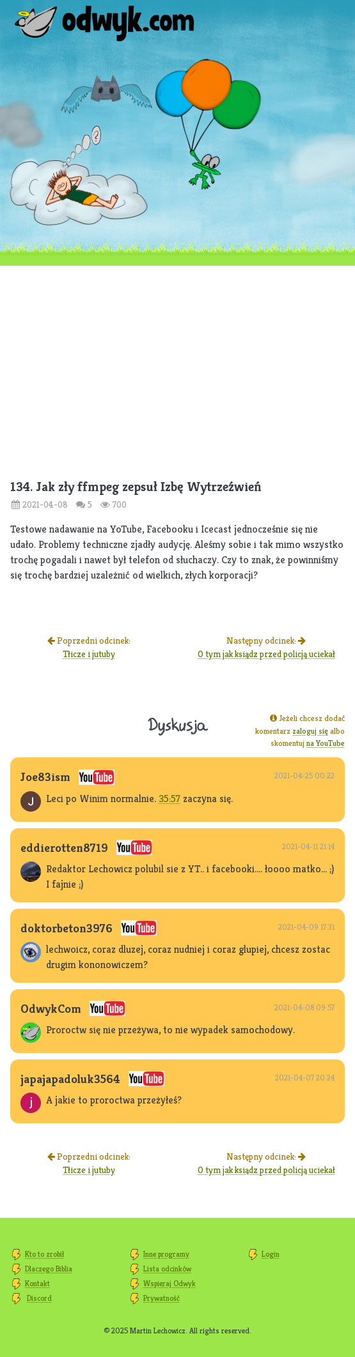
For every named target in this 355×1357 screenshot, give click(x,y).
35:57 (169, 798)
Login (271, 1254)
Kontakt (37, 1283)
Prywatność (161, 1298)
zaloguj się (310, 730)
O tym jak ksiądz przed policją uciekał (266, 654)
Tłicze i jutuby (89, 654)
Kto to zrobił (44, 1254)
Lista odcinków (167, 1268)
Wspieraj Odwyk (169, 1283)
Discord (39, 1298)
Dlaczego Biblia (48, 1268)
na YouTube (325, 743)
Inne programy (166, 1254)
